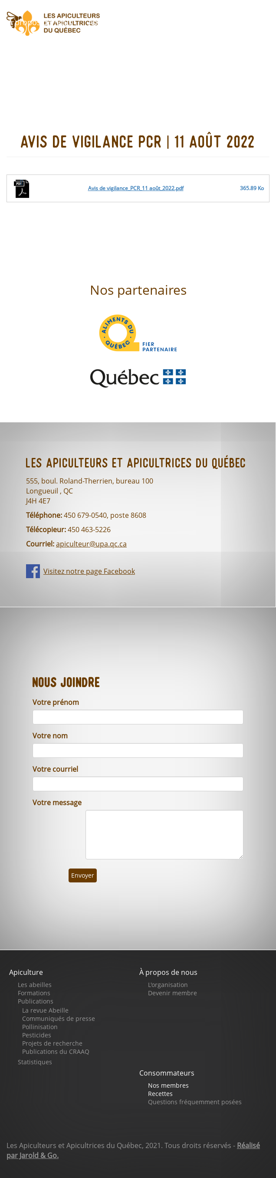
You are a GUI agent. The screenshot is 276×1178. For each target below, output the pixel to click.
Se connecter (38, 72)
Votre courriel (55, 769)
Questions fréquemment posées (195, 1102)
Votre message (57, 802)
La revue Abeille (45, 1010)
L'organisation (168, 985)
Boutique (240, 22)
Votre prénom (56, 702)
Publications (35, 1001)
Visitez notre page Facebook (89, 571)
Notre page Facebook (131, 47)
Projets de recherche (52, 1043)
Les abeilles (35, 985)
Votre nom (50, 735)
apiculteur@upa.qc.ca (91, 544)
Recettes (160, 1093)
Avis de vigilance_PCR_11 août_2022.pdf (136, 188)
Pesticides (36, 1035)
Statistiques (35, 1062)
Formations (34, 993)
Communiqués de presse (58, 1018)
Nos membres (168, 1085)
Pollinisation (40, 1027)
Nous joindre (222, 47)
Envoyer (82, 875)
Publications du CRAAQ (55, 1051)
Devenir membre (172, 993)
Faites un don (39, 47)
